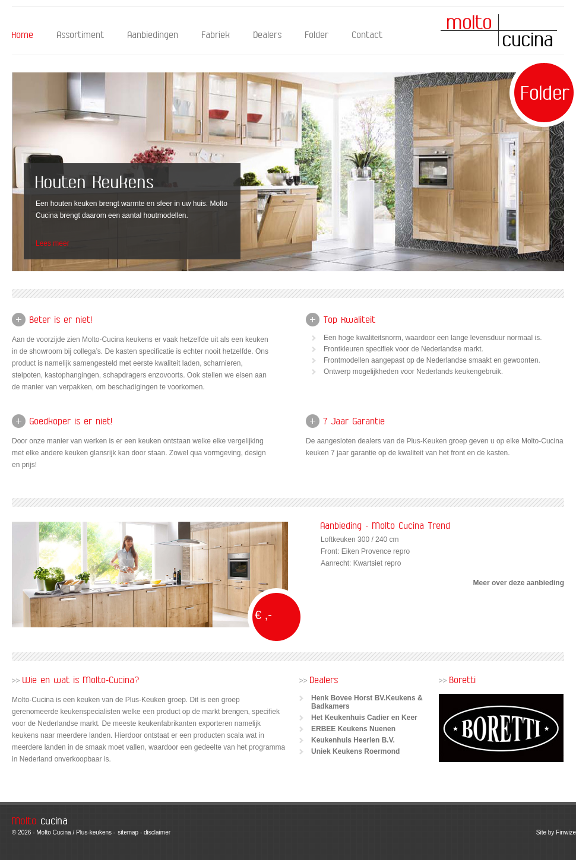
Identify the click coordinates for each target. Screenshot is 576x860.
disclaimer (157, 832)
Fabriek (216, 35)
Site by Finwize (556, 832)
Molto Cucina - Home (499, 30)
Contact (367, 35)
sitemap (128, 832)
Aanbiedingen (153, 35)
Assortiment (81, 35)
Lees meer (52, 243)
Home (23, 35)
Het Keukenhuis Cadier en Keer (364, 717)
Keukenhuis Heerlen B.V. (353, 740)
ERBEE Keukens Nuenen (353, 729)
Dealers (268, 35)
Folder (317, 35)
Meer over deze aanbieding (518, 583)
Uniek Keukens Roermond (355, 751)
